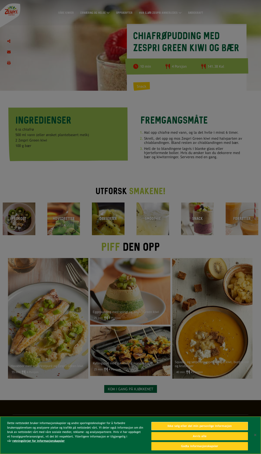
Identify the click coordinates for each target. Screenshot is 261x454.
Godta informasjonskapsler (199, 446)
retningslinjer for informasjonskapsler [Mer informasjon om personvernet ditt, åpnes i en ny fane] (38, 441)
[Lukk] (255, 435)
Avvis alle (200, 436)
